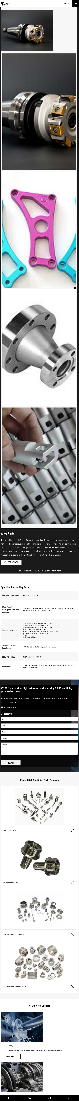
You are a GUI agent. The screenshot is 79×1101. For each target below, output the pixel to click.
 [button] (75, 262)
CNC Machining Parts (42, 518)
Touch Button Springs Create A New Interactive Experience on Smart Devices (35, 1048)
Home (20, 518)
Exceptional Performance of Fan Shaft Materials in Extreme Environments (34, 998)
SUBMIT (11, 711)
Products (28, 518)
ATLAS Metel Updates (39, 953)
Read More (11, 1004)
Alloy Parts (56, 518)
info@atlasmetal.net (10, 655)
